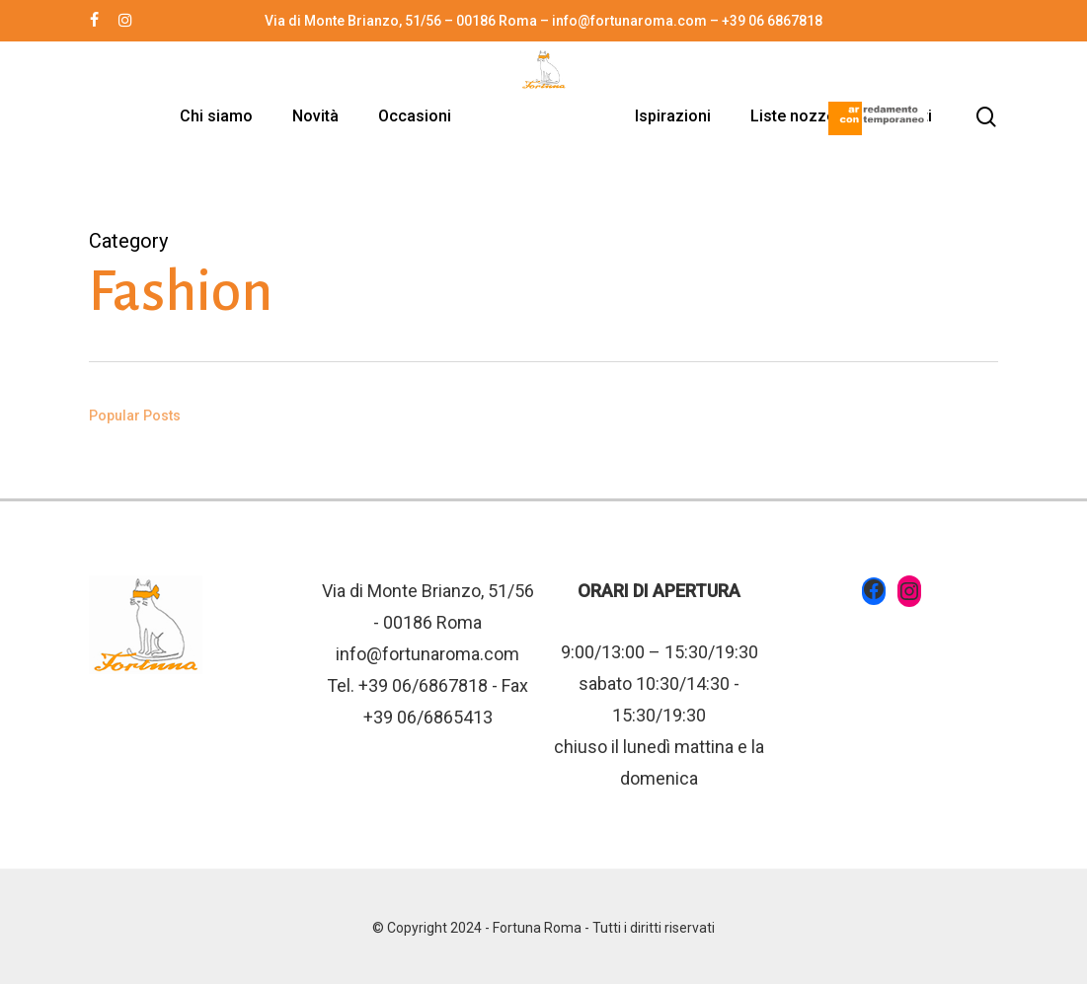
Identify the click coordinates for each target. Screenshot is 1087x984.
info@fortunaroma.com (427, 653)
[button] (1049, 10)
